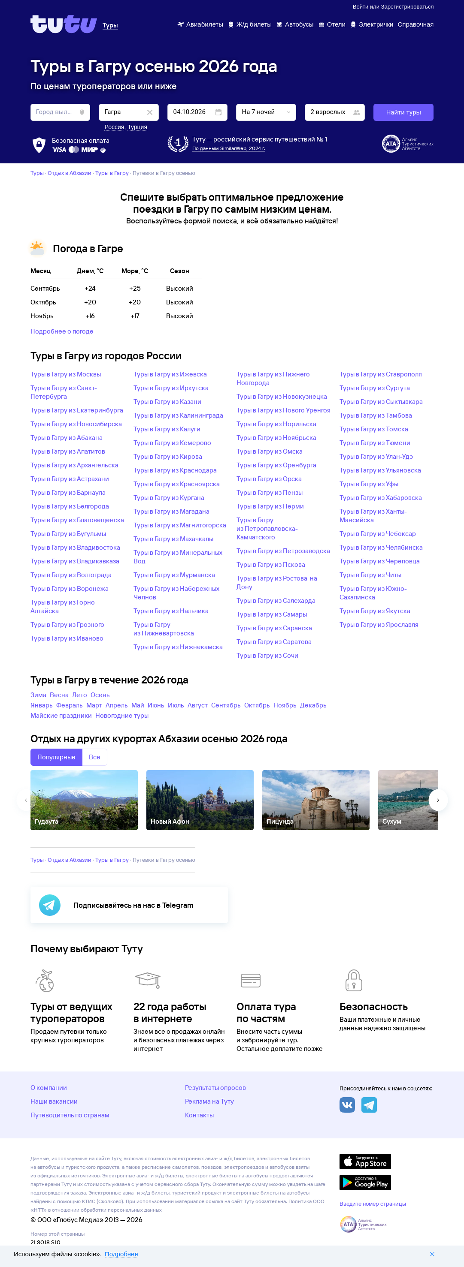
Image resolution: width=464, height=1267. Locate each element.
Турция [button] (137, 126)
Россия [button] (114, 126)
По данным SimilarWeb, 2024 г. (228, 148)
